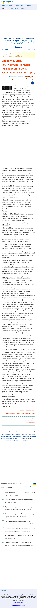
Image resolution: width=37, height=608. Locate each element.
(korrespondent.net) (10, 538)
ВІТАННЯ (10, 8)
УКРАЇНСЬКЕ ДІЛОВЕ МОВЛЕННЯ (16, 5)
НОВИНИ (28, 5)
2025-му (8, 440)
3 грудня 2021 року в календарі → (27, 410)
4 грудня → (31, 49)
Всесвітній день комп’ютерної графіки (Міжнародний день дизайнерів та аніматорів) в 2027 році (18, 436)
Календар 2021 (19, 38)
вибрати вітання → (30, 422)
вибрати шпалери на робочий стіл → (26, 424)
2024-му (14, 440)
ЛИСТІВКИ (17, 8)
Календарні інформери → (29, 426)
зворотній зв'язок (18, 602)
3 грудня (16, 40)
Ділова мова (7, 38)
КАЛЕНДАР (4, 8)
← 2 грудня (5, 49)
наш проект (18, 595)
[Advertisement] (18, 24)
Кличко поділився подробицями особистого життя (19, 535)
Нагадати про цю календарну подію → (26, 417)
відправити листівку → (29, 420)
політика (3, 590)
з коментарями (29, 488)
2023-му (19, 440)
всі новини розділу (28, 486)
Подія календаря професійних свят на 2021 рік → (20, 414)
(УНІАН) (16, 495)
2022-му (25, 440)
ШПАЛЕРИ (23, 8)
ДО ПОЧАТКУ (4, 5)
